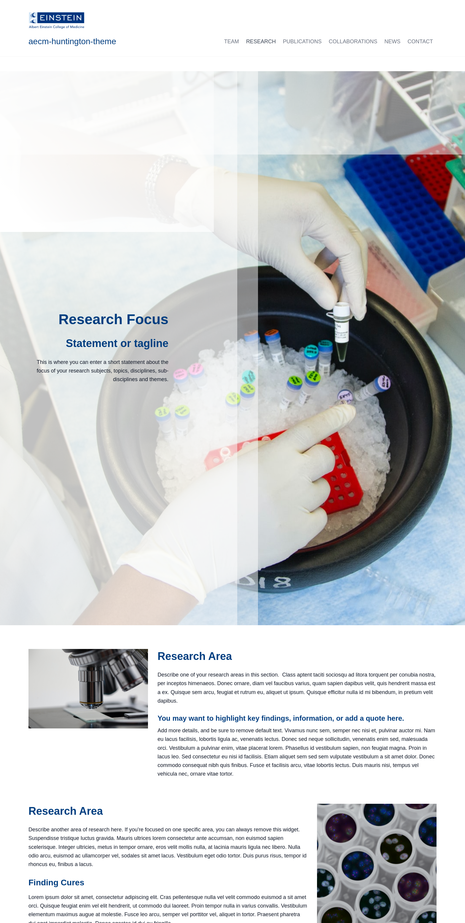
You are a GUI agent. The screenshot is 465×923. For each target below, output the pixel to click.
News (392, 41)
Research (261, 41)
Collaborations (353, 41)
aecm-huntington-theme (72, 41)
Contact (420, 41)
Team (231, 41)
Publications (302, 41)
